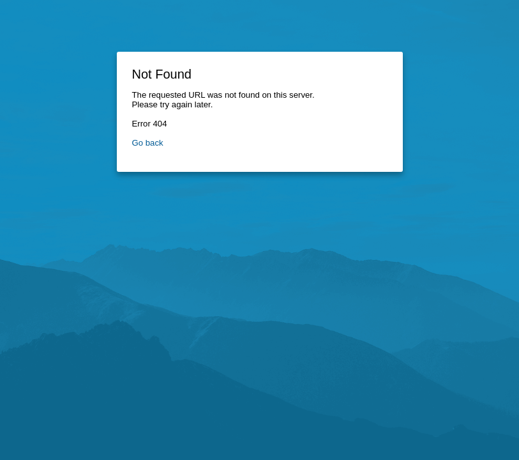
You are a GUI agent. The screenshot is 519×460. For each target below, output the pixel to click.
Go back (147, 143)
